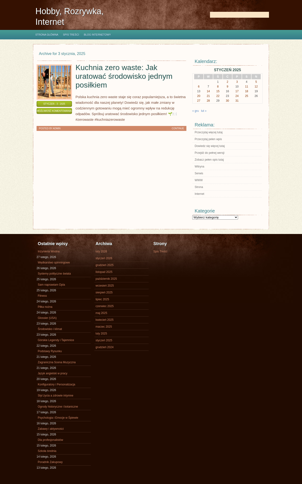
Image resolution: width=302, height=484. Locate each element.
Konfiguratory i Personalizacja (56, 384)
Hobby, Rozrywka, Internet (69, 16)
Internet (199, 194)
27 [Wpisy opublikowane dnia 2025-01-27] (198, 100)
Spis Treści (71, 34)
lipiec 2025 (102, 299)
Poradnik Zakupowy (50, 462)
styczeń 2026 (104, 258)
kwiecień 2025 (104, 319)
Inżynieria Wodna (49, 251)
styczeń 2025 (104, 340)
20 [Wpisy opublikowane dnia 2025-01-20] (198, 96)
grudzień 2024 (104, 347)
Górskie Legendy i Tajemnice (56, 340)
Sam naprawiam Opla (51, 284)
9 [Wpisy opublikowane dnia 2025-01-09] (227, 86)
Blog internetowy (97, 34)
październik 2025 (106, 278)
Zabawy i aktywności (51, 428)
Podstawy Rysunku (50, 351)
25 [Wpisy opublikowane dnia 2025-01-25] (246, 96)
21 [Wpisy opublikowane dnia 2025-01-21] (208, 96)
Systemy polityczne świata (54, 273)
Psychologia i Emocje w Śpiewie (58, 417)
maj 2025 (101, 313)
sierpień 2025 (104, 292)
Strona (199, 187)
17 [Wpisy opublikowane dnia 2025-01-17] (237, 91)
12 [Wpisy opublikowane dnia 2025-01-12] (256, 86)
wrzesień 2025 (105, 285)
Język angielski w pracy (52, 373)
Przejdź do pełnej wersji (209, 152)
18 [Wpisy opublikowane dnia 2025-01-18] (246, 91)
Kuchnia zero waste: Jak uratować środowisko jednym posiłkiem (124, 76)
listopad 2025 (104, 272)
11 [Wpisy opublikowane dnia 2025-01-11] (246, 86)
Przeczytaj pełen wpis (208, 139)
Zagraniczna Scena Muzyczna (57, 362)
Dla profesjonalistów (50, 440)
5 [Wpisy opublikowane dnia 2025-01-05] (256, 81)
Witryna (199, 166)
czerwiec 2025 (105, 306)
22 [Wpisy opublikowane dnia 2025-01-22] (217, 96)
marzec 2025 (104, 326)
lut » (203, 111)
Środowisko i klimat (50, 329)
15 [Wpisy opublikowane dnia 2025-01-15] (217, 91)
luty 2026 (101, 251)
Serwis (199, 173)
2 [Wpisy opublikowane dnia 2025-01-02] (227, 81)
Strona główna (46, 34)
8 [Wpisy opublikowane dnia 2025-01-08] (218, 86)
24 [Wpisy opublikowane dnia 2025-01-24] (237, 96)
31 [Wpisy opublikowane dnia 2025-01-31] (237, 100)
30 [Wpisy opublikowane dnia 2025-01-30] (227, 100)
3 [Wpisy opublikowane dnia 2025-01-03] (237, 81)
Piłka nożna (45, 307)
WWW (199, 180)
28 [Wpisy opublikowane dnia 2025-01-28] (208, 100)
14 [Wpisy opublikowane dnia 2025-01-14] (208, 91)
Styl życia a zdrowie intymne (55, 395)
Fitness (42, 295)
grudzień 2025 (104, 265)
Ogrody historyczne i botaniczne (58, 406)
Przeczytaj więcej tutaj (208, 132)
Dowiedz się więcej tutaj (210, 146)
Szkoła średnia (47, 451)
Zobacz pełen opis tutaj (209, 159)
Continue (178, 128)
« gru (195, 111)
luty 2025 (101, 333)
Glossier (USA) (47, 318)
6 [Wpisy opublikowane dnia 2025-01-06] (199, 86)
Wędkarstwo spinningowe (54, 262)
